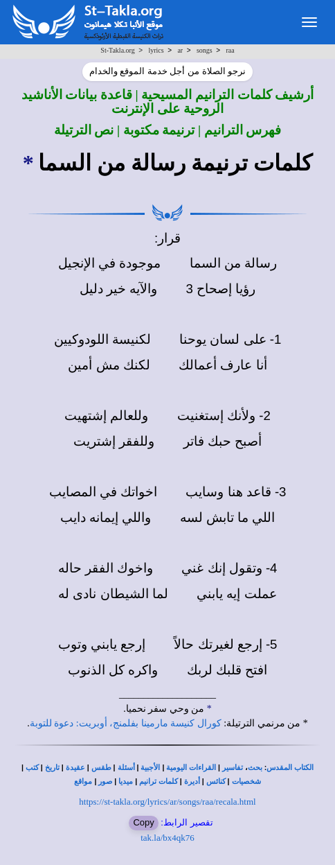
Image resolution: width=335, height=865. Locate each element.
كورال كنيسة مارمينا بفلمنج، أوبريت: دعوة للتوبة (125, 723)
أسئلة (126, 767)
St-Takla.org (117, 50)
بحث (255, 767)
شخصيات (246, 781)
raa (230, 50)
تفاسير (232, 767)
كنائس (216, 781)
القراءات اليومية (191, 767)
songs (204, 50)
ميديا (125, 781)
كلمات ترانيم (158, 781)
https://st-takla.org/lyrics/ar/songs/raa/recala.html (167, 801)
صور (105, 781)
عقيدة (75, 767)
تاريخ (52, 767)
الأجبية (150, 767)
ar (180, 50)
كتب (32, 767)
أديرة (192, 781)
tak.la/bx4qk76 (167, 837)
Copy (143, 822)
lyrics (155, 50)
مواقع (83, 781)
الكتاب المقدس (290, 767)
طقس (101, 767)
